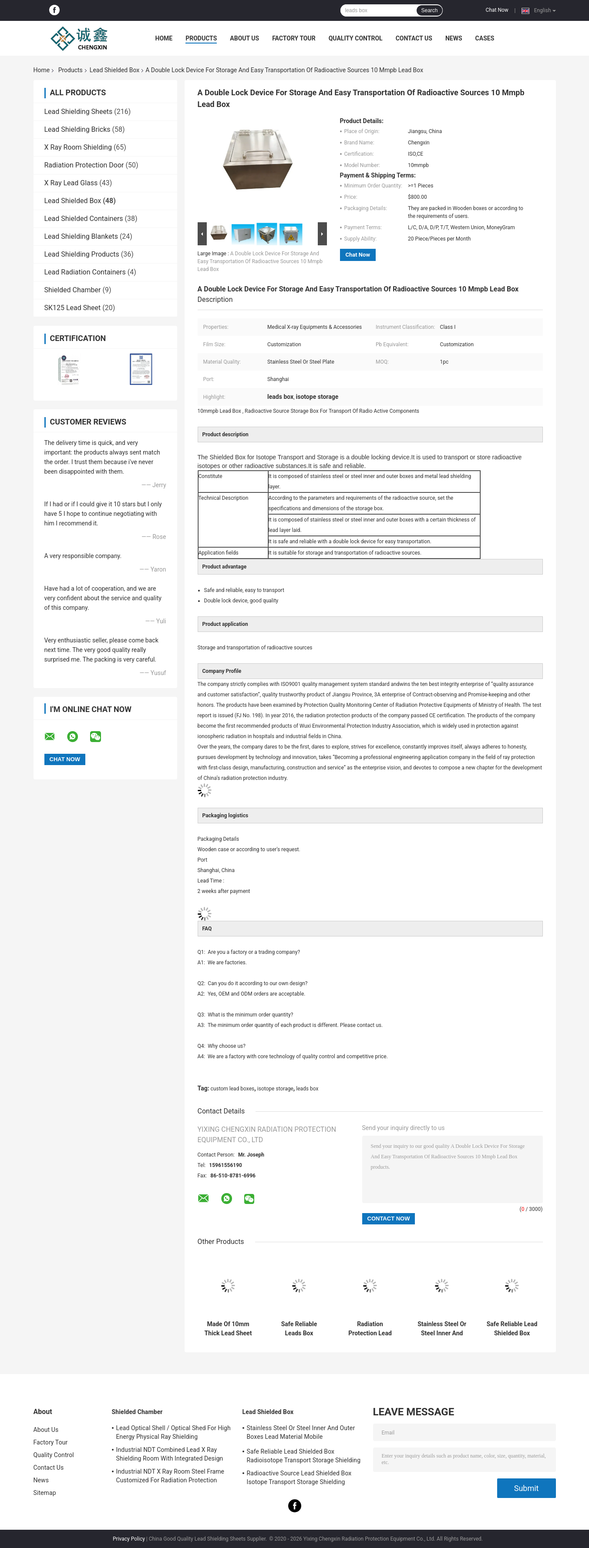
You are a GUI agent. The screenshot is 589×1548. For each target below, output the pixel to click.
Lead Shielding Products (81, 254)
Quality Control (356, 38)
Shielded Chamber (72, 290)
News (453, 38)
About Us (244, 38)
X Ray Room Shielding (78, 147)
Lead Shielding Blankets (81, 236)
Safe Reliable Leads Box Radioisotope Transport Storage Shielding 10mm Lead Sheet (299, 1329)
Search (429, 10)
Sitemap (45, 1492)
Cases (485, 38)
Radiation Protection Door (84, 165)
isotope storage (275, 1089)
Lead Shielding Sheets (78, 111)
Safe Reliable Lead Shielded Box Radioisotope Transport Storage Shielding (512, 1329)
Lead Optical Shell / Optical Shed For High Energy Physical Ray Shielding (173, 1432)
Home (164, 38)
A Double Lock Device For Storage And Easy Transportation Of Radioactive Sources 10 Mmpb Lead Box (260, 261)
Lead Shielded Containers (83, 218)
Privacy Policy (129, 1539)
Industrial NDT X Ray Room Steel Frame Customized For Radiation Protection (170, 1476)
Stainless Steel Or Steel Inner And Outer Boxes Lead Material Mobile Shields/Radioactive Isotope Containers (442, 1329)
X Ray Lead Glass (71, 183)
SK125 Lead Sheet (72, 308)
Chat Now (497, 10)
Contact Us (414, 38)
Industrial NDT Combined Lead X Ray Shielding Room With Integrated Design (169, 1454)
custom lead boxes (233, 1089)
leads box (307, 1089)
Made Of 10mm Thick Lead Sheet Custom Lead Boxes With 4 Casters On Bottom (228, 1329)
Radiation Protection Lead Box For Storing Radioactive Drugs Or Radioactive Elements (370, 1329)
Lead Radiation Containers (85, 272)
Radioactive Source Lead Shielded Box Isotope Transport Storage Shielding (299, 1477)
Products (201, 38)
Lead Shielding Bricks (77, 129)
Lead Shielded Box (114, 70)
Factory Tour (294, 38)
